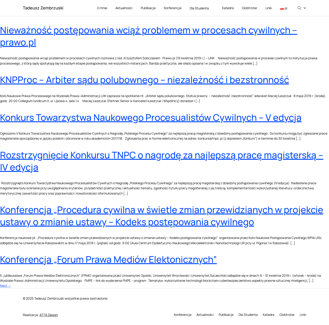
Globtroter (249, 8)
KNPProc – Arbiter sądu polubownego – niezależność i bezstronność (144, 79)
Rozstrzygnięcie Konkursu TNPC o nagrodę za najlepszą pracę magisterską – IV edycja (161, 161)
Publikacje (148, 8)
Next (5, 285)
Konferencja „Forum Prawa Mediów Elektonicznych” (108, 259)
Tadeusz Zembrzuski (43, 8)
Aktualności (124, 8)
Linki (268, 8)
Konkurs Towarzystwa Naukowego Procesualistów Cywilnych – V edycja (151, 117)
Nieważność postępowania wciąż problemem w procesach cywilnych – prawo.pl (148, 36)
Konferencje (172, 8)
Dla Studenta (202, 8)
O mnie (102, 8)
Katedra (228, 8)
